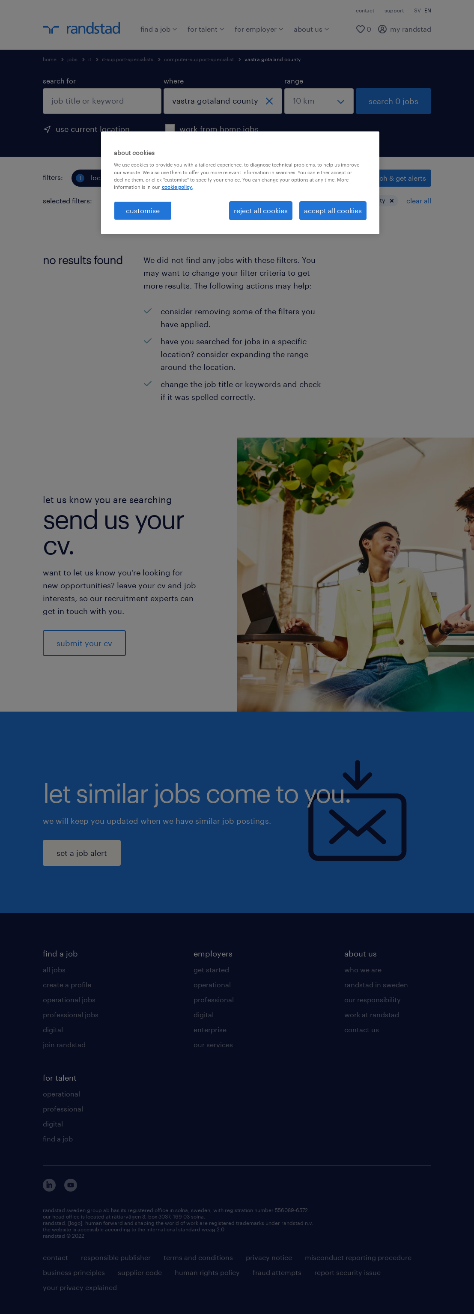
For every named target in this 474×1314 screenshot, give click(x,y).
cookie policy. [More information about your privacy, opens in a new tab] (177, 187)
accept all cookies (333, 210)
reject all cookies (261, 210)
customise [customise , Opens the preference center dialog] (143, 210)
